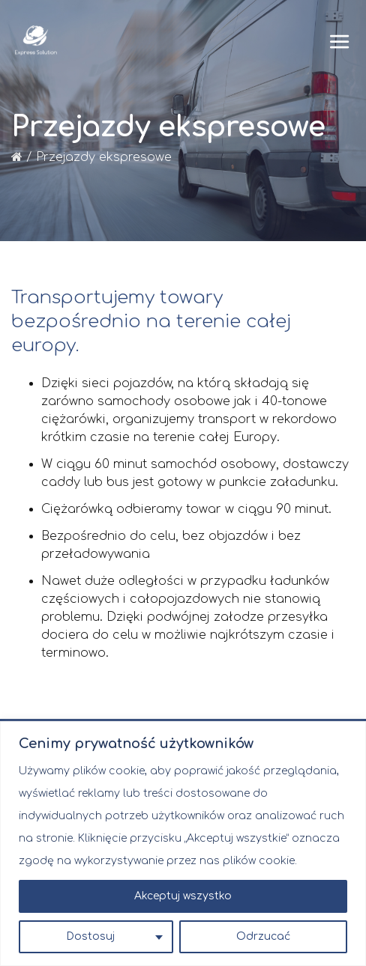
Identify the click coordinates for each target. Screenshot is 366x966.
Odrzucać (263, 936)
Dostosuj (90, 936)
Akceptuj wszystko (183, 896)
